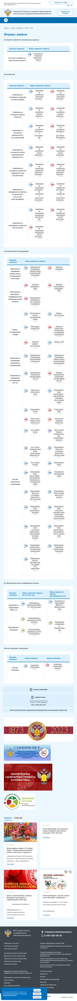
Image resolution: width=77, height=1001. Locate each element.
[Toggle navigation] (6, 20)
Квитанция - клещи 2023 (35, 327)
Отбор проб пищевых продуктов (59, 421)
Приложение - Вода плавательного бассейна (35, 509)
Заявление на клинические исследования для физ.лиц (35, 358)
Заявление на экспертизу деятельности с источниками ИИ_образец (61, 131)
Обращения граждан (47, 987)
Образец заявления (59, 268)
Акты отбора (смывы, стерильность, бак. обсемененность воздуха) (59, 435)
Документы (44, 974)
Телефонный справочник (48, 985)
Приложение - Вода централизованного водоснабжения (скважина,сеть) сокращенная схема (37, 478)
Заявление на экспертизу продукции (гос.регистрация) (41, 95)
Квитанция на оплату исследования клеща (35, 316)
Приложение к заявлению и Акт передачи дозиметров (35, 301)
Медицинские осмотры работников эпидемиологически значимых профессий (18, 972)
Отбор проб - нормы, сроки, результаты (35, 421)
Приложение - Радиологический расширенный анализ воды (36, 548)
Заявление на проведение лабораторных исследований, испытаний (35, 271)
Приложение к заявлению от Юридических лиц (59, 626)
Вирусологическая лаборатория (14, 956)
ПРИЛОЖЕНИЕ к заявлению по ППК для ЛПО (34, 620)
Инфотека (7, 983)
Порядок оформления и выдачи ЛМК (52, 943)
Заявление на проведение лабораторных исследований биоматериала (59, 359)
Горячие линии (9, 980)
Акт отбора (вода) (35, 431)
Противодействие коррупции (49, 979)
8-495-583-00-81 (53, 935)
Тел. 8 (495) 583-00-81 (38, 705)
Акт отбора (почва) (35, 463)
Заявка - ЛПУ (59, 342)
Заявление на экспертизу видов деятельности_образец (64, 151)
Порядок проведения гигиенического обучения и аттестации (56, 947)
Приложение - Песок (59, 463)
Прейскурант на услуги (11, 943)
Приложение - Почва (35, 410)
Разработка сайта (67, 997)
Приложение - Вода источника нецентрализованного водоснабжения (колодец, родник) (38, 532)
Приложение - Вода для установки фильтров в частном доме (59, 451)
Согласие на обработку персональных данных (38, 57)
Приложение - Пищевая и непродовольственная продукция (61, 548)
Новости (8, 818)
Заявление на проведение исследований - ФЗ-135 (35, 376)
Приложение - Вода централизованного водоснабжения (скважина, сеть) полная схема (60, 396)
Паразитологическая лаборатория (15, 958)
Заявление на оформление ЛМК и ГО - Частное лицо (34, 605)
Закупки (43, 976)
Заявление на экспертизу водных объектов (39, 112)
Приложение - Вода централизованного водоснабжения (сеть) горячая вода (60, 531)
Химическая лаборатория (12, 961)
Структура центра (46, 971)
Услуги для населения (11, 946)
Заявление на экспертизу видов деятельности (40, 151)
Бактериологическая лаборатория (15, 953)
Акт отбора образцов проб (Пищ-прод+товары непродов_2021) (36, 451)
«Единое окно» (40, 697)
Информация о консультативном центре (17, 977)
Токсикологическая (10, 964)
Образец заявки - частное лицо (35, 344)
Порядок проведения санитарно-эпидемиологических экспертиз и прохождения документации (55, 954)
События (18, 818)
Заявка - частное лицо (59, 314)
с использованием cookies (14, 992)
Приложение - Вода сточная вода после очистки (59, 494)
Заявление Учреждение (34, 666)
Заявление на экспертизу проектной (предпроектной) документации (41, 169)
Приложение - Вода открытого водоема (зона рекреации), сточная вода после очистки (59, 512)
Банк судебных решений (12, 985)
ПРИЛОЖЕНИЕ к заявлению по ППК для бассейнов (34, 632)
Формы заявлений (40, 689)
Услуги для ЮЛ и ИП (10, 949)
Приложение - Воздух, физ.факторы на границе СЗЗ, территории (35, 563)
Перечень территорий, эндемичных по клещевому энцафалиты (59, 330)
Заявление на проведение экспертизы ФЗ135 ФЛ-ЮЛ (39, 214)
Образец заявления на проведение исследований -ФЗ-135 (59, 377)
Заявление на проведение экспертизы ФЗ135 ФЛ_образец (39, 232)
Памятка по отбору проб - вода (35, 392)
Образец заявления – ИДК (35, 286)
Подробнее (10, 864)
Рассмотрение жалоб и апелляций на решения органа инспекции (55, 966)
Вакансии (43, 982)
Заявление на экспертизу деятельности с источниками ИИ (40, 131)
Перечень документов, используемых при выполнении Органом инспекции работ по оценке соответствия (56, 960)
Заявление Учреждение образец (57, 666)
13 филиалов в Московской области (58, 932)
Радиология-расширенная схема (59, 474)
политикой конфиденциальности (14, 994)
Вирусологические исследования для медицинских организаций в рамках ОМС (38, 710)
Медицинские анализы (65, 12)
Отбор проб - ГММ (59, 410)
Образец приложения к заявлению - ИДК (59, 287)
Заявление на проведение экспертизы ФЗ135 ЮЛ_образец (60, 214)
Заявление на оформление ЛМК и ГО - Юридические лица (59, 605)
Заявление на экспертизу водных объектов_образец (63, 112)
